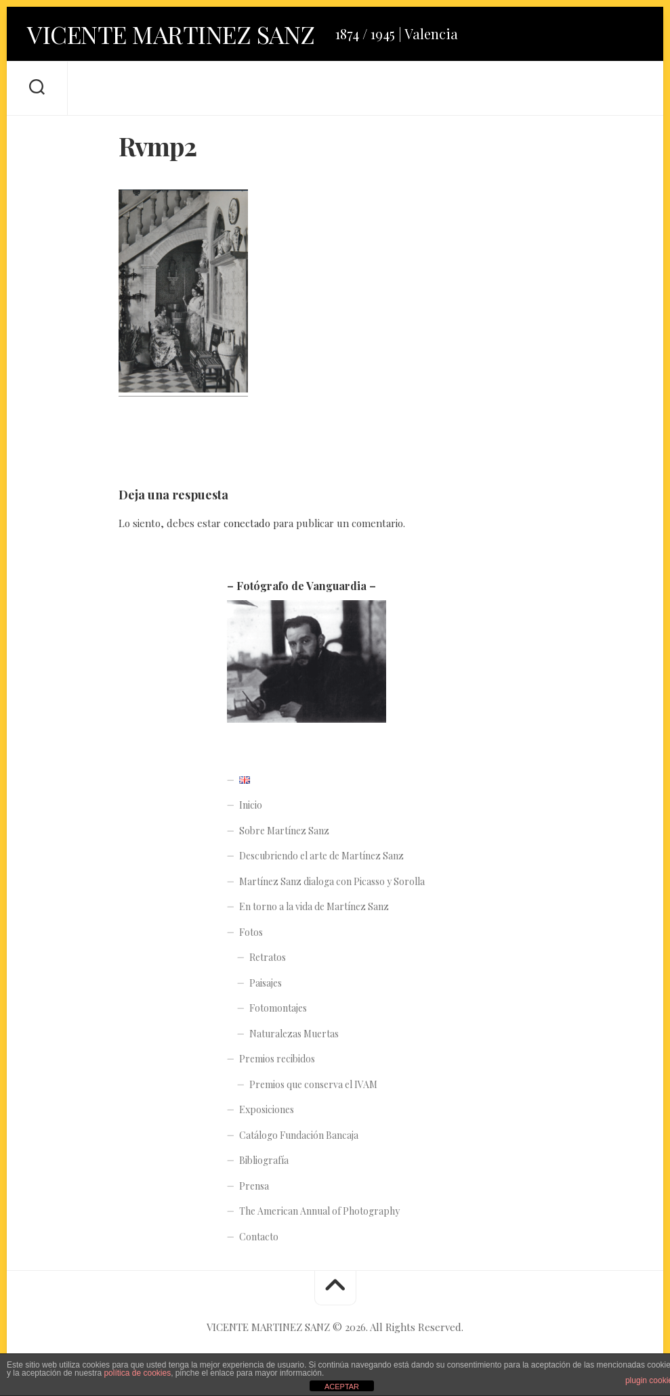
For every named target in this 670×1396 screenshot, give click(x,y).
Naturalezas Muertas (294, 1033)
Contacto (258, 1236)
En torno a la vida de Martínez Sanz (314, 906)
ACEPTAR (341, 1386)
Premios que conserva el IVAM (313, 1084)
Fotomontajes (278, 1007)
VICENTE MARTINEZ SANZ (171, 34)
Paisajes (265, 982)
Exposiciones (266, 1109)
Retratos (267, 957)
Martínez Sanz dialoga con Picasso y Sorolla (332, 881)
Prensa (254, 1185)
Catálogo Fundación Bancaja (298, 1135)
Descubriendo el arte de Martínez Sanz (321, 855)
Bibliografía (264, 1160)
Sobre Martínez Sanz (284, 830)
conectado (247, 523)
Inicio (250, 804)
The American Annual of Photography (319, 1210)
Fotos (251, 932)
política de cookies (137, 1373)
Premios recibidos (277, 1058)
